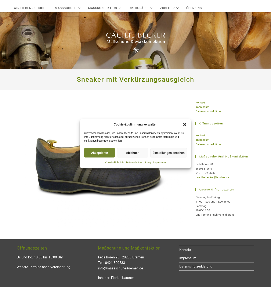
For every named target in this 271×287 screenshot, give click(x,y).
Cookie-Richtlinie (114, 162)
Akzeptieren (99, 153)
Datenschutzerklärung (138, 162)
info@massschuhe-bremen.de (120, 268)
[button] (185, 124)
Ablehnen (132, 153)
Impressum (159, 162)
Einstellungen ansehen (169, 153)
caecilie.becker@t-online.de (212, 177)
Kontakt (200, 102)
